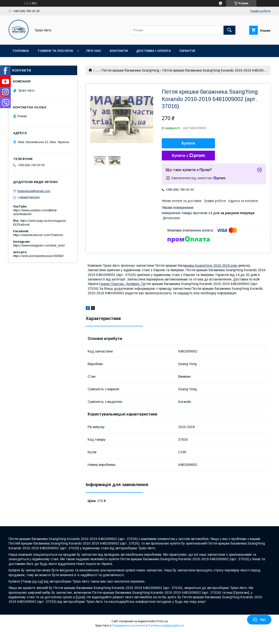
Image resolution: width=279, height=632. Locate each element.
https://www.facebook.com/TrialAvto (38, 235)
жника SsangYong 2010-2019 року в (212, 265)
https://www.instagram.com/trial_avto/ (39, 245)
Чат (259, 620)
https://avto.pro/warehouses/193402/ (38, 256)
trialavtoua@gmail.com (34, 191)
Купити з (188, 156)
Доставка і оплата (153, 51)
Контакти (119, 51)
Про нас (93, 51)
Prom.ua (162, 621)
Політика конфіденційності (166, 625)
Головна (21, 51)
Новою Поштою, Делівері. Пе (122, 284)
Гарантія (187, 51)
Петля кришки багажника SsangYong (130, 70)
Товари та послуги (55, 51)
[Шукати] (229, 30)
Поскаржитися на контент (129, 625)
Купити (188, 143)
